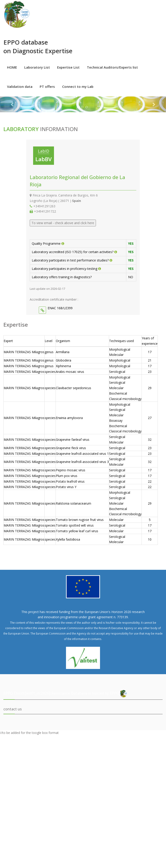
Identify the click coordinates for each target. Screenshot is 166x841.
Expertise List (68, 67)
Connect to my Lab (77, 86)
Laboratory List (37, 67)
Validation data (19, 86)
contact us (12, 709)
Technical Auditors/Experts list (112, 67)
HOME (12, 67)
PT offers (47, 86)
